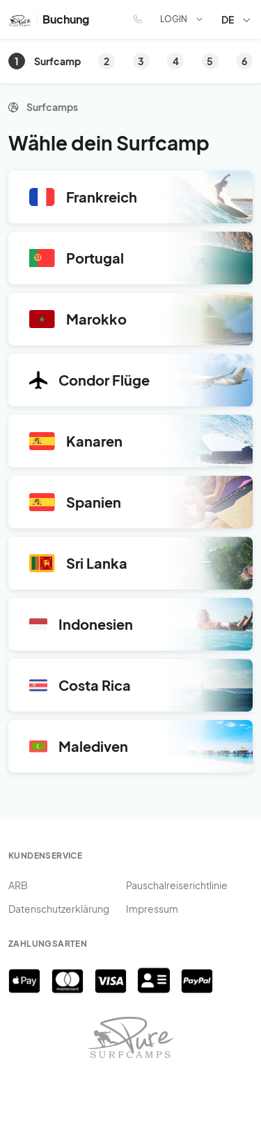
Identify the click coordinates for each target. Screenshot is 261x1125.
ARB (18, 885)
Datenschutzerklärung (58, 908)
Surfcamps (52, 107)
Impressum (152, 908)
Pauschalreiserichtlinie (177, 885)
